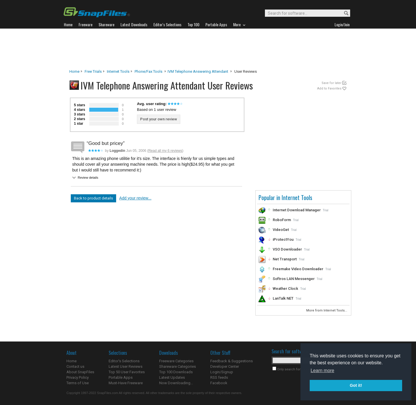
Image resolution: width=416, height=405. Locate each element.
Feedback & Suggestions (231, 361)
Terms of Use (77, 383)
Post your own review (158, 119)
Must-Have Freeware (126, 383)
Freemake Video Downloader (298, 269)
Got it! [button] (356, 385)
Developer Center (224, 366)
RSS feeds (219, 377)
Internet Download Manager (297, 210)
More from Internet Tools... (327, 310)
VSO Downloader (287, 249)
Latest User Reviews (125, 366)
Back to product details (93, 198)
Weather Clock (285, 288)
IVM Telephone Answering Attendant (198, 71)
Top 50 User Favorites (127, 372)
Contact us (75, 366)
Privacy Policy (77, 377)
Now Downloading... (176, 383)
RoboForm (282, 220)
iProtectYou (283, 239)
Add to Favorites (329, 88)
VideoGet (281, 229)
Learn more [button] (322, 370)
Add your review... (135, 198)
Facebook (218, 383)
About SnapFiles (80, 372)
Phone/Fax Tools (148, 71)
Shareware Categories (177, 366)
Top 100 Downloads (176, 372)
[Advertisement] (208, 49)
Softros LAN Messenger (294, 279)
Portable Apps (121, 377)
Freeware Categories (176, 361)
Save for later (331, 83)
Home (74, 71)
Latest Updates (172, 377)
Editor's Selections (124, 361)
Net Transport (285, 259)
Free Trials (93, 71)
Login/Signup (221, 372)
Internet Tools (118, 71)
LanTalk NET (283, 298)
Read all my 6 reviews (165, 151)
